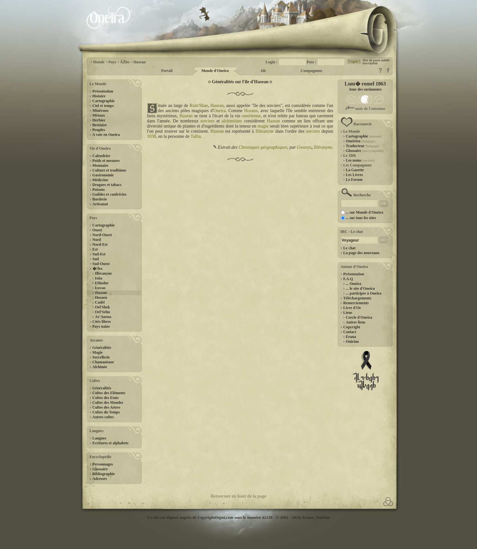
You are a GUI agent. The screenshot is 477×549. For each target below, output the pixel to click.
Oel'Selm (102, 312)
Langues (99, 438)
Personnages (103, 464)
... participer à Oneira (364, 293)
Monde (99, 62)
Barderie (100, 199)
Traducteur (363, 146)
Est (95, 249)
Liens (347, 312)
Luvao (100, 288)
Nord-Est (100, 244)
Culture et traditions (109, 170)
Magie (98, 352)
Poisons (99, 189)
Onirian (352, 341)
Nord (97, 239)
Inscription (369, 63)
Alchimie (100, 367)
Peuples (99, 130)
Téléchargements (357, 298)
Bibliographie (104, 474)
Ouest (97, 230)
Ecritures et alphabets (110, 443)
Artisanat (100, 204)
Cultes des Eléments (109, 393)
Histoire (99, 96)
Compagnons (311, 70)
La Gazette (355, 170)
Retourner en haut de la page (239, 496)
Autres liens (356, 322)
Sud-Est (99, 254)
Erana (351, 336)
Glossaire (100, 469)
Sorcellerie (101, 357)
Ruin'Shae (199, 105)
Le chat (349, 248)
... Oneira (353, 283)
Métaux (99, 115)
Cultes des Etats (106, 397)
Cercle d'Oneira (359, 317)
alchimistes (232, 121)
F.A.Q (348, 279)
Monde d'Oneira (215, 70)
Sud (96, 259)
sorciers (207, 121)
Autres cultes (103, 417)
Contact (350, 332)
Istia (98, 278)
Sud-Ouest (101, 263)
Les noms (360, 160)
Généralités (102, 347)
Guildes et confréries (110, 194)
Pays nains (101, 326)
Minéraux (101, 110)
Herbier (99, 120)
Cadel (100, 302)
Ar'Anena (103, 316)
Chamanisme (103, 362)
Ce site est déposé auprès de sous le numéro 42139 (209, 517)
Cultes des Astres (106, 407)
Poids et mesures (106, 160)
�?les (97, 268)
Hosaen (101, 297)
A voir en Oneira (106, 134)
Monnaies (101, 165)
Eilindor (102, 283)
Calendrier (101, 156)
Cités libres (102, 321)
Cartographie (104, 101)
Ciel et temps (103, 105)
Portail (166, 70)
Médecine (100, 180)
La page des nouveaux (361, 253)
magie (263, 126)
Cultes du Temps (106, 412)
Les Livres (354, 175)
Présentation (103, 91)
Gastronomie (103, 175)
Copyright (351, 327)
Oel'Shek (102, 307)
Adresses (100, 478)
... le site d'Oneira (360, 288)
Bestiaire (100, 125)
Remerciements (356, 303)
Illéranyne (103, 273)
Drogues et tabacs (107, 184)
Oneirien (360, 141)
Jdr (263, 70)
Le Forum (354, 179)
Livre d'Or (352, 307)
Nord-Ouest (102, 235)
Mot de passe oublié (375, 60)
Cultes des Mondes (108, 402)
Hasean (140, 62)
